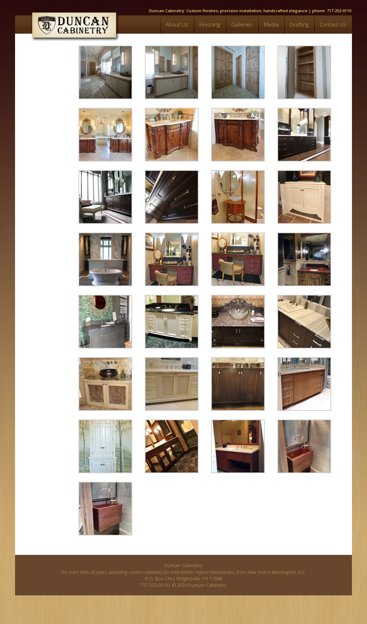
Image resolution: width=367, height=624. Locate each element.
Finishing (209, 24)
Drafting (299, 24)
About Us (177, 24)
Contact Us (333, 24)
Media (271, 24)
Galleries (242, 24)
